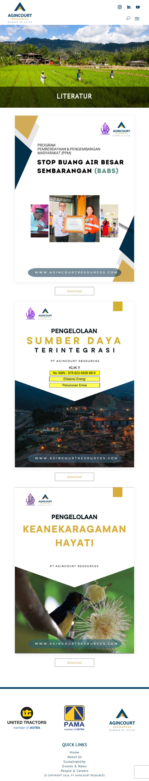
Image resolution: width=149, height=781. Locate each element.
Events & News (74, 766)
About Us (74, 757)
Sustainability (74, 761)
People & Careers (74, 771)
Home (74, 752)
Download (74, 291)
